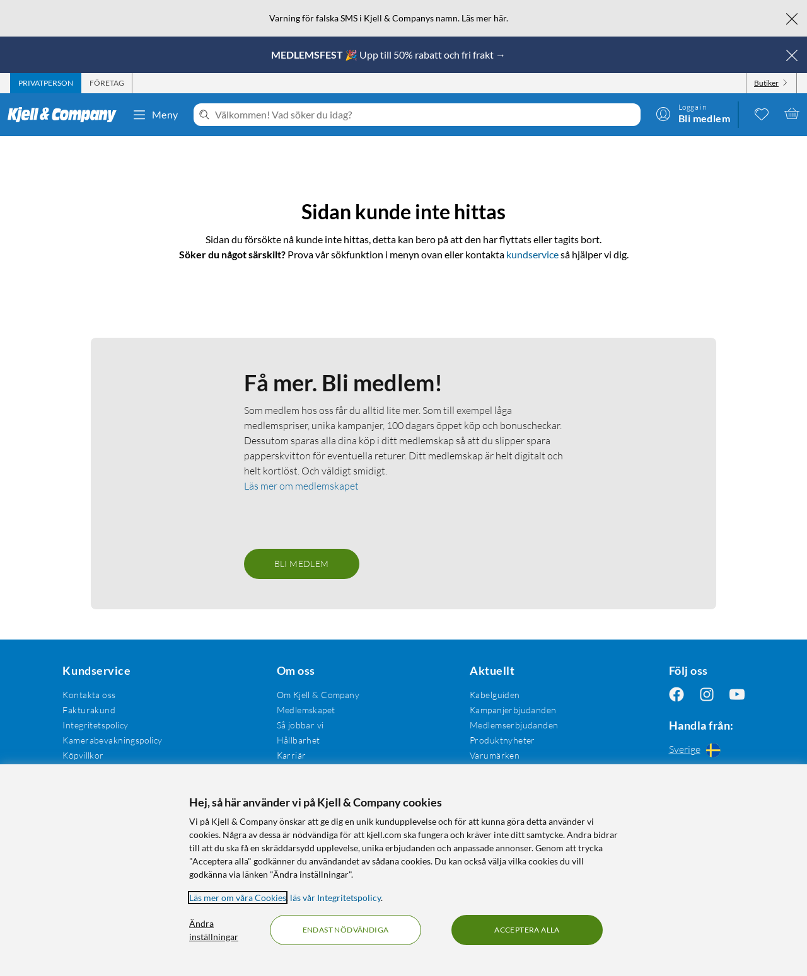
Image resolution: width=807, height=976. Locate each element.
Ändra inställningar (213, 930)
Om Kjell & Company (318, 694)
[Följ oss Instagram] (706, 695)
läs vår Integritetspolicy (335, 897)
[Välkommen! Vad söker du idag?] (425, 114)
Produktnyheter (502, 740)
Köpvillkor (82, 755)
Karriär (291, 755)
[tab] (45, 83)
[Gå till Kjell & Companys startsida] (66, 114)
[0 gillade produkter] (761, 113)
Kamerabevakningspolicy (112, 740)
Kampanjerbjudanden (513, 709)
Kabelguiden (495, 694)
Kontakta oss (88, 694)
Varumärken (495, 755)
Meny (155, 114)
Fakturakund (88, 709)
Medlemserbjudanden (514, 725)
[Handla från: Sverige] (707, 750)
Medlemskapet (306, 709)
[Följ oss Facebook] (676, 695)
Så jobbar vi (300, 725)
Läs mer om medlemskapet (301, 485)
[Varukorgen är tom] (792, 113)
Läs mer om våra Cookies (237, 897)
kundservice (532, 254)
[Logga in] (693, 113)
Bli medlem (301, 563)
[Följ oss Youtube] (737, 695)
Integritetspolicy (95, 725)
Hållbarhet (298, 740)
